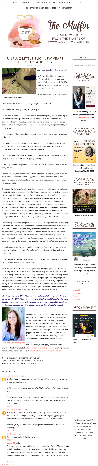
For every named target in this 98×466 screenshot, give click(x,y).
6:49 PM (10, 461)
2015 (6, 358)
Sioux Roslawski (13, 376)
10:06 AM (10, 431)
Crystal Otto (11, 434)
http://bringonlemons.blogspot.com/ (40, 348)
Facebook (76, 290)
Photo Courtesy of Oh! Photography (13, 343)
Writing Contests (66, 3)
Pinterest (76, 299)
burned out (14, 358)
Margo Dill (11, 443)
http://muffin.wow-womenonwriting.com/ (46, 351)
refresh (40, 361)
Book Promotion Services (37, 8)
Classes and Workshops (44, 3)
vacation (32, 363)
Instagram (77, 293)
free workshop (85, 118)
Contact (82, 3)
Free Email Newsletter (62, 8)
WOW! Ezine (26, 3)
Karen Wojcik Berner (15, 409)
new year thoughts (16, 361)
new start (23, 358)
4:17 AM (10, 406)
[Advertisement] (84, 381)
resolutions (7, 363)
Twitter (75, 296)
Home (14, 3)
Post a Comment (8, 464)
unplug (24, 363)
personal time (30, 361)
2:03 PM (10, 440)
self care (16, 363)
